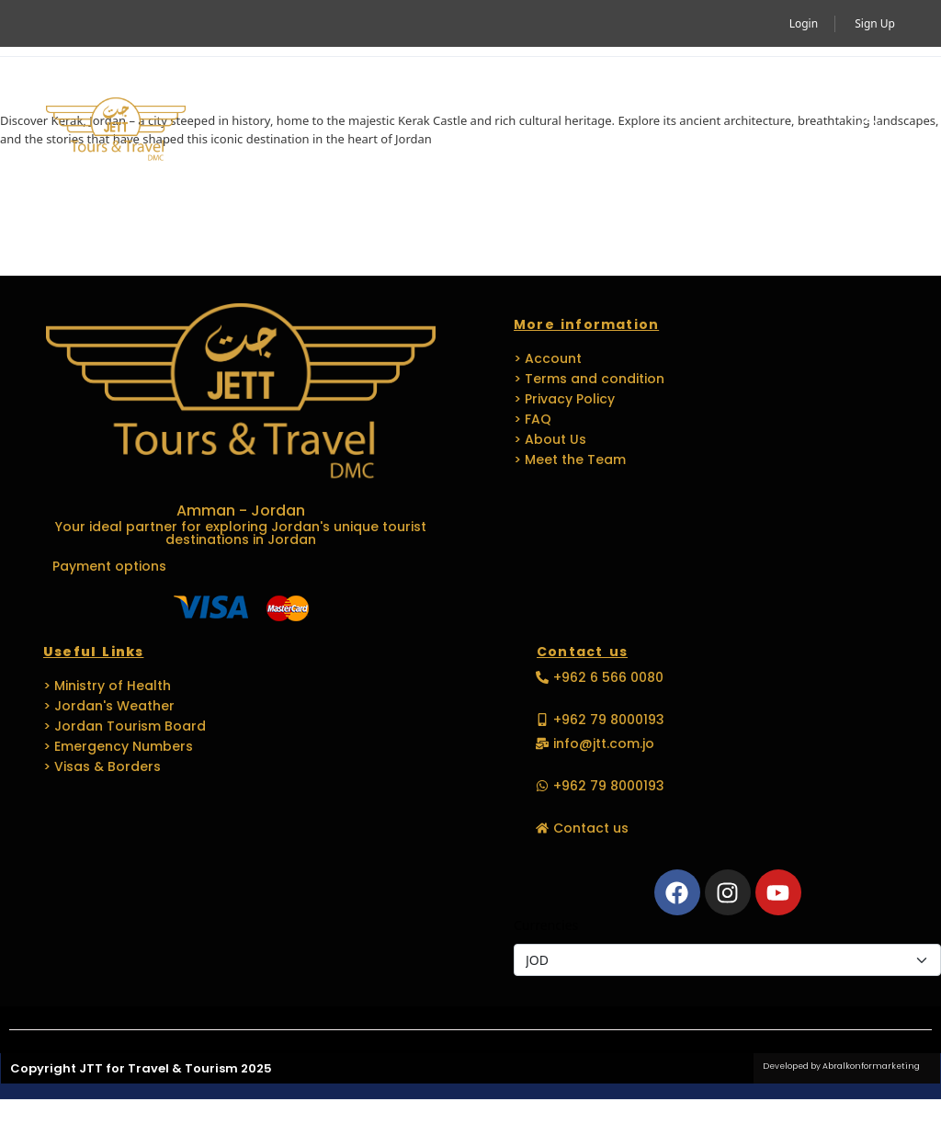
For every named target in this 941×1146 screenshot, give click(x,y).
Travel (462, 88)
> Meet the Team (570, 459)
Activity (352, 88)
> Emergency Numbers (118, 746)
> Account (548, 358)
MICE (551, 88)
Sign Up (875, 23)
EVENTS (630, 88)
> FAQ (532, 419)
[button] (869, 130)
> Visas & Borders (102, 766)
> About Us (550, 439)
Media (266, 172)
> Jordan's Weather (109, 706)
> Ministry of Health (107, 685)
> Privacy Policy (564, 399)
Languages (749, 88)
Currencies (546, 925)
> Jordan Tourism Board (124, 726)
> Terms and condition (589, 378)
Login (803, 23)
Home (255, 88)
